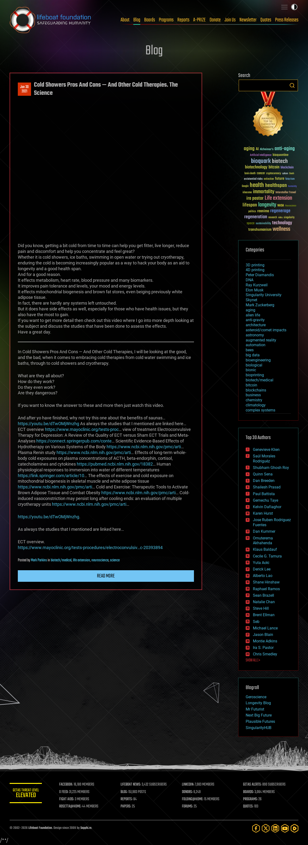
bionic (251, 370)
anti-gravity (255, 320)
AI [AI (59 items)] (257, 149)
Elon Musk (254, 290)
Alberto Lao (262, 575)
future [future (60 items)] (279, 178)
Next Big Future (259, 715)
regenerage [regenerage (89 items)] (280, 211)
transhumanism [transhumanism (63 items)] (259, 229)
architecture (256, 325)
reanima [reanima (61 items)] (263, 211)
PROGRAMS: (251, 799)
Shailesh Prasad (267, 487)
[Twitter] (266, 828)
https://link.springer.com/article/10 (51, 475)
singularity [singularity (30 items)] (289, 217)
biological (254, 365)
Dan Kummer (264, 531)
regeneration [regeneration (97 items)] (255, 217)
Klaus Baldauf (265, 549)
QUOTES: (249, 806)
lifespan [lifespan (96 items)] (250, 205)
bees (250, 350)
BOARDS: (249, 792)
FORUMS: (188, 806)
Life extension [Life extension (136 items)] (278, 198)
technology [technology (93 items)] (282, 223)
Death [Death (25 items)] (291, 173)
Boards (149, 20)
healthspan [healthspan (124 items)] (276, 186)
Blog (136, 20)
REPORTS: (128, 799)
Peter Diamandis (260, 275)
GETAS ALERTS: (253, 784)
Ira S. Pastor (263, 647)
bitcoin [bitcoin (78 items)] (274, 167)
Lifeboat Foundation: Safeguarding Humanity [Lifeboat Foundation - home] (50, 20)
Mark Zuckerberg (260, 305)
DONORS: (188, 792)
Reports (183, 20)
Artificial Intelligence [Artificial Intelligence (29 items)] (260, 155)
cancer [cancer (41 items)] (261, 173)
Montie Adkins (265, 641)
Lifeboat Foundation (40, 828)
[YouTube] (285, 828)
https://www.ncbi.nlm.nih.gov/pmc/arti (144, 446)
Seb (256, 621)
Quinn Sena (263, 474)
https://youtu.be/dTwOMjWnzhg (48, 423)
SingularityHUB (258, 727)
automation (255, 345)
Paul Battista (264, 494)
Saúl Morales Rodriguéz (264, 458)
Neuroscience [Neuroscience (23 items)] (290, 206)
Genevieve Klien (266, 449)
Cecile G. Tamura (267, 556)
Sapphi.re (85, 828)
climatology (256, 405)
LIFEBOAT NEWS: (132, 784)
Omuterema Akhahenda (263, 540)
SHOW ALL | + (253, 660)
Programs (166, 20)
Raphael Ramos (266, 589)
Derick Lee (261, 569)
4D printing (255, 270)
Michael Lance (265, 628)
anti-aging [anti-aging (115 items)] (285, 149)
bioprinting (255, 375)
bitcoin (251, 385)
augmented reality (261, 340)
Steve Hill (261, 608)
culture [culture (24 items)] (285, 173)
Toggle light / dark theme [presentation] (294, 7)
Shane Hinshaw (266, 582)
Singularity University (264, 295)
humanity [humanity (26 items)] (292, 186)
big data (253, 355)
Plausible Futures (260, 721)
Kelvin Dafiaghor (267, 507)
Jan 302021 (24, 89)
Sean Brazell (263, 595)
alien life (253, 315)
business (253, 395)
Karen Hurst (263, 513)
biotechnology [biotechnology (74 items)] (256, 167)
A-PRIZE (199, 20)
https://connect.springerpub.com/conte (74, 440)
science (115, 560)
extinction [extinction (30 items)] (269, 179)
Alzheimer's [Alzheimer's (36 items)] (266, 149)
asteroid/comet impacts (266, 330)
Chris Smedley (265, 654)
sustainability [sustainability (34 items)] (263, 223)
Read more (106, 576)
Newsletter (248, 20)
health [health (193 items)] (257, 185)
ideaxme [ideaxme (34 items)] (247, 192)
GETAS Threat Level (26, 793)
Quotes (265, 20)
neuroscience (100, 560)
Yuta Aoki (261, 562)
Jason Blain (263, 634)
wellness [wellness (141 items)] (281, 229)
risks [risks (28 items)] (280, 217)
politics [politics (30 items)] (252, 211)
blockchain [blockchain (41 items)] (287, 168)
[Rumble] (294, 828)
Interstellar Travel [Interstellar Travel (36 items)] (286, 192)
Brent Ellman (264, 615)
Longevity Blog (258, 703)
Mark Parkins (39, 560)
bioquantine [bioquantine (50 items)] (281, 155)
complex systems (260, 410)
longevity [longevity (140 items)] (267, 205)
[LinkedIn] (275, 828)
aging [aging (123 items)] (249, 149)
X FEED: (65, 792)
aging (250, 310)
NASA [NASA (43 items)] (280, 206)
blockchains (256, 390)
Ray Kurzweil (257, 285)
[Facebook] (256, 828)
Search (292, 85)
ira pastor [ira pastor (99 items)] (254, 198)
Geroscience (256, 697)
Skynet (251, 300)
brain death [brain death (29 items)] (250, 173)
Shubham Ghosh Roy (271, 467)
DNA (249, 280)
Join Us (230, 20)
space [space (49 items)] (251, 223)
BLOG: (125, 792)
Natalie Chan (264, 602)
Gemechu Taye (265, 500)
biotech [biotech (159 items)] (280, 161)
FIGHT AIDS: (68, 799)
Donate (215, 20)
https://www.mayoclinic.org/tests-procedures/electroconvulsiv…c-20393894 (90, 547)
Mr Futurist (255, 709)
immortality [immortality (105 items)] (263, 192)
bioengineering (258, 360)
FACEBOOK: (67, 784)
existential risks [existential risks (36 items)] (253, 179)
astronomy (255, 335)
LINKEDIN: (189, 784)
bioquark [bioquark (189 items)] (261, 161)
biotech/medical (61, 560)
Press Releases (286, 20)
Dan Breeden (264, 480)
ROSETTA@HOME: (72, 806)
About (125, 20)
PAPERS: (127, 806)
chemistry (254, 400)
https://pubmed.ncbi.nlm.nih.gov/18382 (115, 464)
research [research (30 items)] (272, 217)
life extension (81, 560)
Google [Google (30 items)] (245, 186)
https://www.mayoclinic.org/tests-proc (82, 429)
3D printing (255, 265)
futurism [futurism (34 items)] (290, 179)
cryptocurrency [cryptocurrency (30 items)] (273, 173)
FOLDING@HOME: (193, 799)
